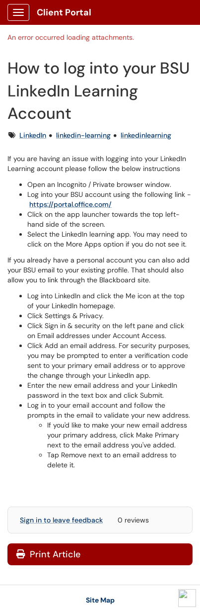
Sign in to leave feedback (61, 520)
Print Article (48, 554)
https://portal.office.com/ (70, 204)
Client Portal (64, 12)
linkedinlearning (146, 135)
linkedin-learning (83, 135)
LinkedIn (32, 135)
